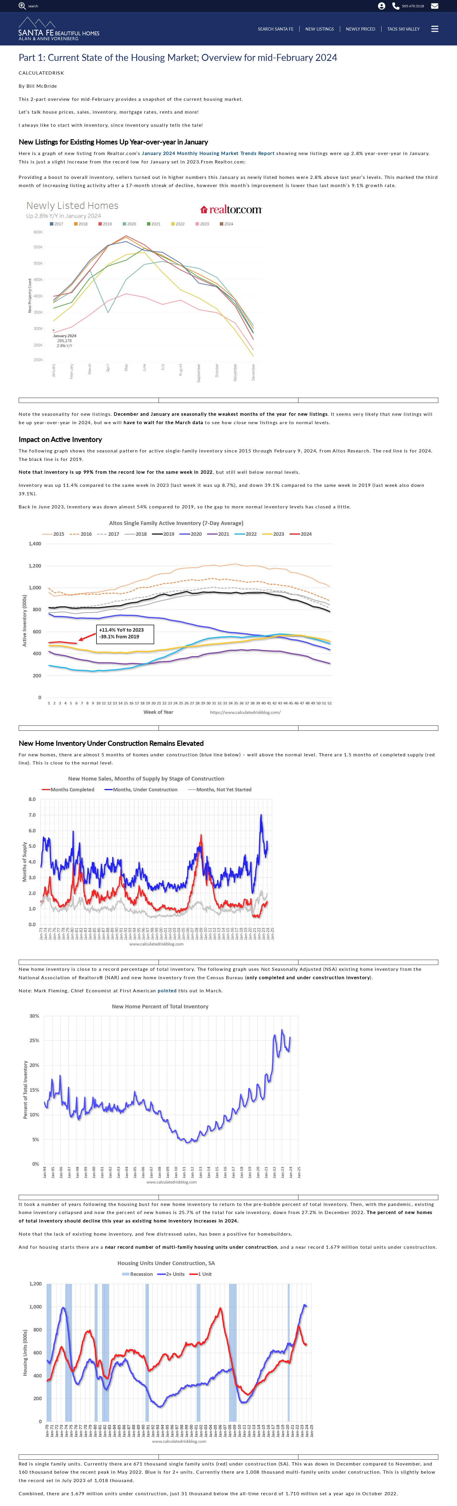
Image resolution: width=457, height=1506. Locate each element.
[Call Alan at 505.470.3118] (396, 6)
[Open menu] (434, 29)
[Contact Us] (434, 6)
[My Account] (381, 6)
